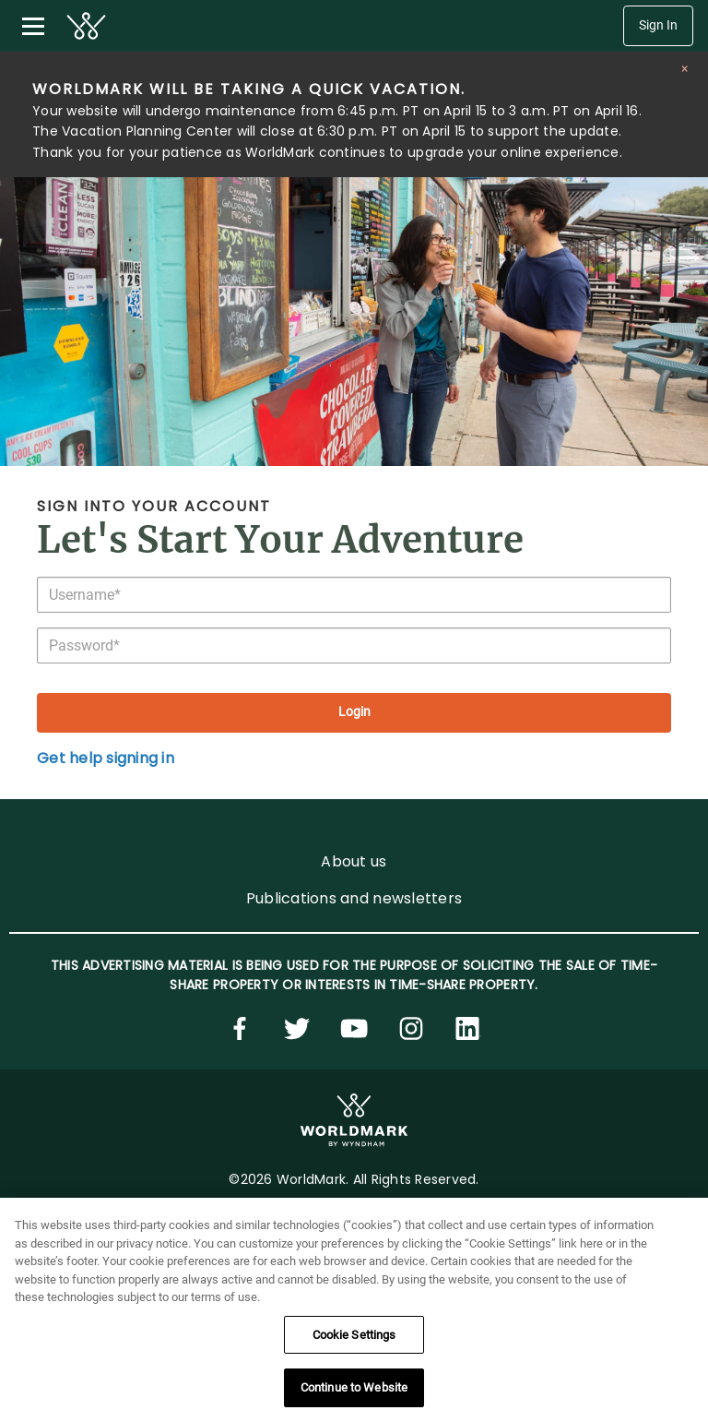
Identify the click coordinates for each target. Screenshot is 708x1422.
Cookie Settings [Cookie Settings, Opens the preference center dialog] (354, 1344)
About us (353, 861)
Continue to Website (354, 1397)
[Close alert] (684, 68)
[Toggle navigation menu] (33, 26)
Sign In (658, 25)
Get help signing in (105, 758)
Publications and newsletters (354, 898)
